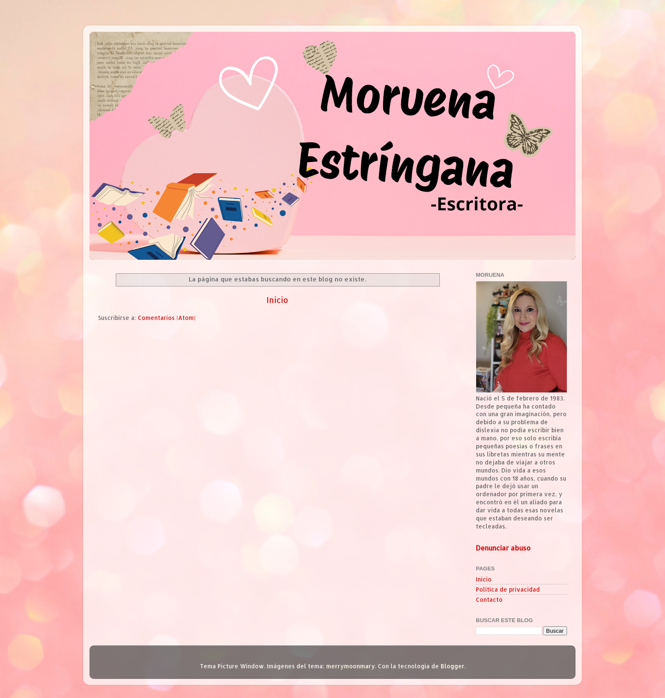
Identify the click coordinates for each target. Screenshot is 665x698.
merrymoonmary (350, 666)
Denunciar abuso (503, 548)
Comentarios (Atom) (167, 317)
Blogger (452, 666)
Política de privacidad (508, 589)
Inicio (277, 300)
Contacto (489, 599)
